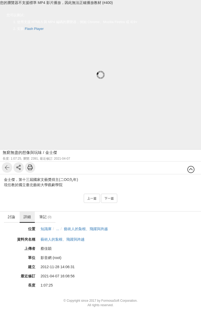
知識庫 (46, 229)
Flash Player (34, 29)
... (57, 229)
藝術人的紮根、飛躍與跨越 (86, 229)
